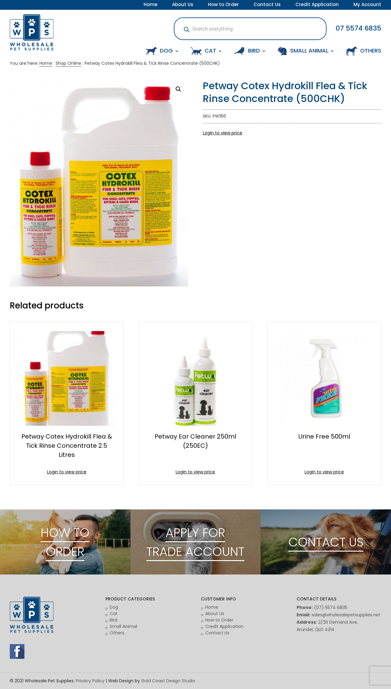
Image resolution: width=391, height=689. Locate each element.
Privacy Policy (90, 681)
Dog (114, 607)
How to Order (223, 5)
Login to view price (222, 133)
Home (150, 5)
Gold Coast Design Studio (168, 681)
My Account (367, 5)
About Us (182, 5)
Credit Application (317, 5)
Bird (113, 620)
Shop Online (68, 63)
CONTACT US (326, 542)
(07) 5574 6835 (330, 607)
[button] (178, 89)
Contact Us (267, 5)
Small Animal (123, 626)
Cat (114, 614)
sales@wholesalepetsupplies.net (346, 615)
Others (117, 633)
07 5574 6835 (358, 28)
